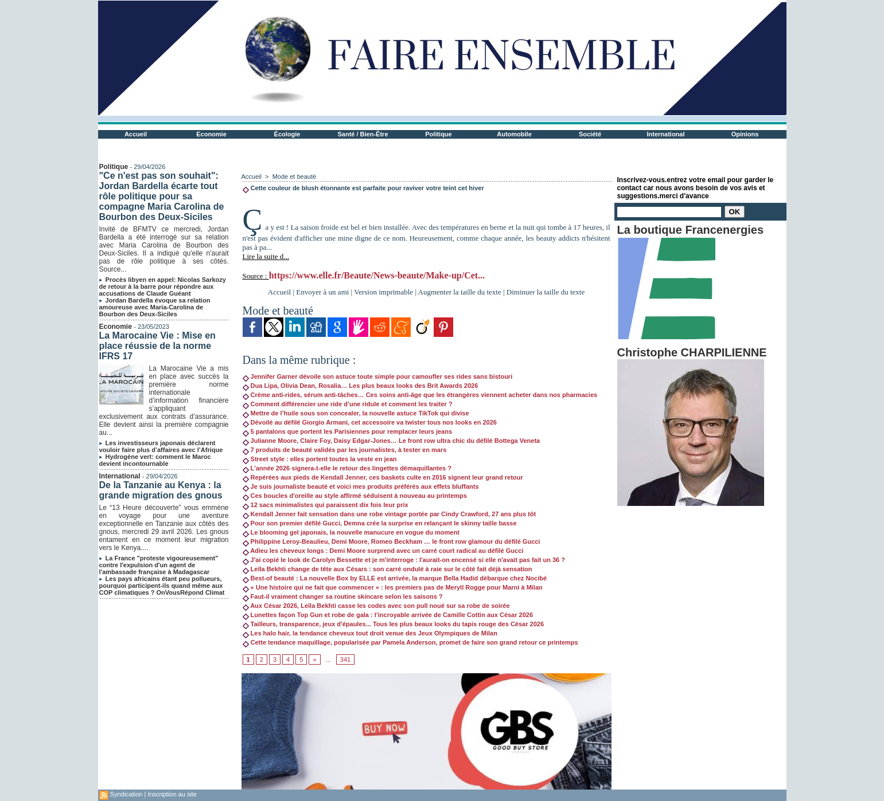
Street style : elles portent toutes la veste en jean (320, 459)
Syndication (126, 794)
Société (590, 134)
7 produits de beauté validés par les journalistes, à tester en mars (345, 449)
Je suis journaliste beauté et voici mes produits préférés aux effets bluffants (361, 486)
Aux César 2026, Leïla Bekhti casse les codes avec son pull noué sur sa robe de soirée (376, 605)
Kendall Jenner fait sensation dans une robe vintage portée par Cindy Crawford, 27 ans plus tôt (389, 514)
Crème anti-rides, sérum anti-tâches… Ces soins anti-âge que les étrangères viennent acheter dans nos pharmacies (420, 394)
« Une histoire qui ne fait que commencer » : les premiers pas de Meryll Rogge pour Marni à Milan (393, 587)
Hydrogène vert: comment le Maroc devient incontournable (155, 460)
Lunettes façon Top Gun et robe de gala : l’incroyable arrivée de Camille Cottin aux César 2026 (388, 614)
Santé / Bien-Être (362, 134)
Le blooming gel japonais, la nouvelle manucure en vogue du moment (351, 532)
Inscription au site (172, 794)
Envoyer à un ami (322, 292)
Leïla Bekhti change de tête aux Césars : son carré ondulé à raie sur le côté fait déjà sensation (387, 569)
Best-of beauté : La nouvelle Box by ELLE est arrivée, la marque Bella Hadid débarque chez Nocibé (395, 578)
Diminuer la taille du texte (546, 292)
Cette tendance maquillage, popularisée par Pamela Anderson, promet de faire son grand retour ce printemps (410, 642)
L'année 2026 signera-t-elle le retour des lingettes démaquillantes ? (347, 468)
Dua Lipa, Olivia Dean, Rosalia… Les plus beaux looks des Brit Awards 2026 (360, 385)
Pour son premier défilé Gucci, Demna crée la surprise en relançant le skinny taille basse (380, 523)
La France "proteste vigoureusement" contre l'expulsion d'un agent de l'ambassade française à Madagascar (159, 565)
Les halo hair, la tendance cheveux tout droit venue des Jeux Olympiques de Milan (370, 633)
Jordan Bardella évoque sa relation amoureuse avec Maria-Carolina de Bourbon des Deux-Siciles (155, 307)
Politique (438, 134)
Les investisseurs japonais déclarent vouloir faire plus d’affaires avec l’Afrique (161, 446)
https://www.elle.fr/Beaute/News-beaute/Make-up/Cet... (377, 275)
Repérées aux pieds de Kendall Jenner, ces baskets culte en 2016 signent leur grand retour (383, 477)
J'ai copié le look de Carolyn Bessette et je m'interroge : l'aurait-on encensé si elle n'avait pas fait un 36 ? (404, 559)
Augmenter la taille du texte (459, 292)
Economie (211, 134)
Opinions (745, 134)
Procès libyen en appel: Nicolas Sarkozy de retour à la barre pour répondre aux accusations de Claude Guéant (162, 286)
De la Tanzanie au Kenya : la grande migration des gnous (161, 490)
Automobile (514, 134)
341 (345, 659)
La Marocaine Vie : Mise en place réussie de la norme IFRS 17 (157, 346)
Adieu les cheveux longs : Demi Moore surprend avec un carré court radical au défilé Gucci (383, 550)
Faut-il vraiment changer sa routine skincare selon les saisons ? (343, 596)
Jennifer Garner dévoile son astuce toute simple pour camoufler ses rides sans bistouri (378, 376)
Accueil (135, 134)
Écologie (287, 134)
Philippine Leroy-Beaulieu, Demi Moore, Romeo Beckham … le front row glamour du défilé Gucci (391, 541)
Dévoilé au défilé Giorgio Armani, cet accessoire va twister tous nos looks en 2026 (370, 422)
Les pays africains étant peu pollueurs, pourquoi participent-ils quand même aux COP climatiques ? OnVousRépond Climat (162, 585)
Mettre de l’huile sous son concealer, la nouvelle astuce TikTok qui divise (356, 413)
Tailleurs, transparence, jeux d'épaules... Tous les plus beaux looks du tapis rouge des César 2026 (393, 624)
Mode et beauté (294, 176)
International (665, 134)
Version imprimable (383, 292)
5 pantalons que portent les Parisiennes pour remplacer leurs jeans (348, 431)
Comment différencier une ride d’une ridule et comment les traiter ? (348, 403)
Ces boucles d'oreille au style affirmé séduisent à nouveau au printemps (355, 495)
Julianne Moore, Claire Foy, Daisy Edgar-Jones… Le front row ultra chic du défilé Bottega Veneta (391, 440)
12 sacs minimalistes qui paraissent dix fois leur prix (325, 504)
